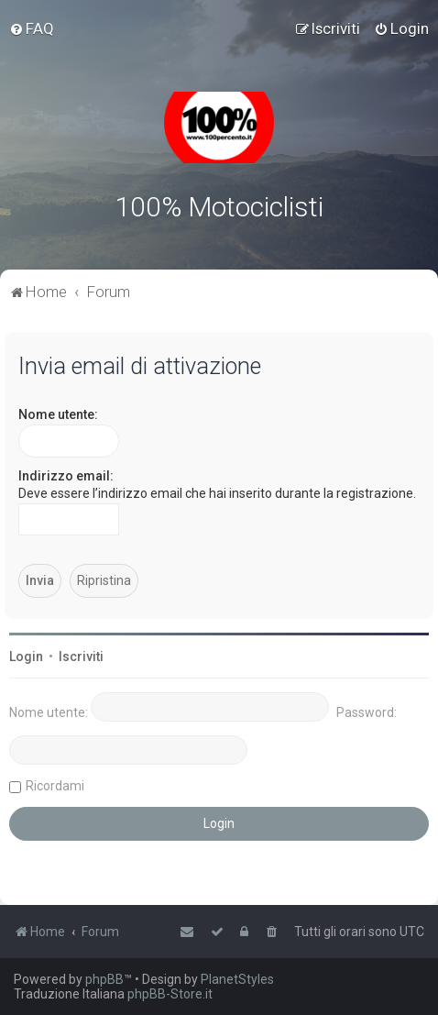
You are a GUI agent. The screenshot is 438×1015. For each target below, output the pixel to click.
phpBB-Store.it (170, 994)
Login (26, 656)
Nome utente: (58, 414)
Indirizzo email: (66, 476)
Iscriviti (81, 656)
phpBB (104, 979)
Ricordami (55, 785)
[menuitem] (31, 28)
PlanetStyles (237, 979)
